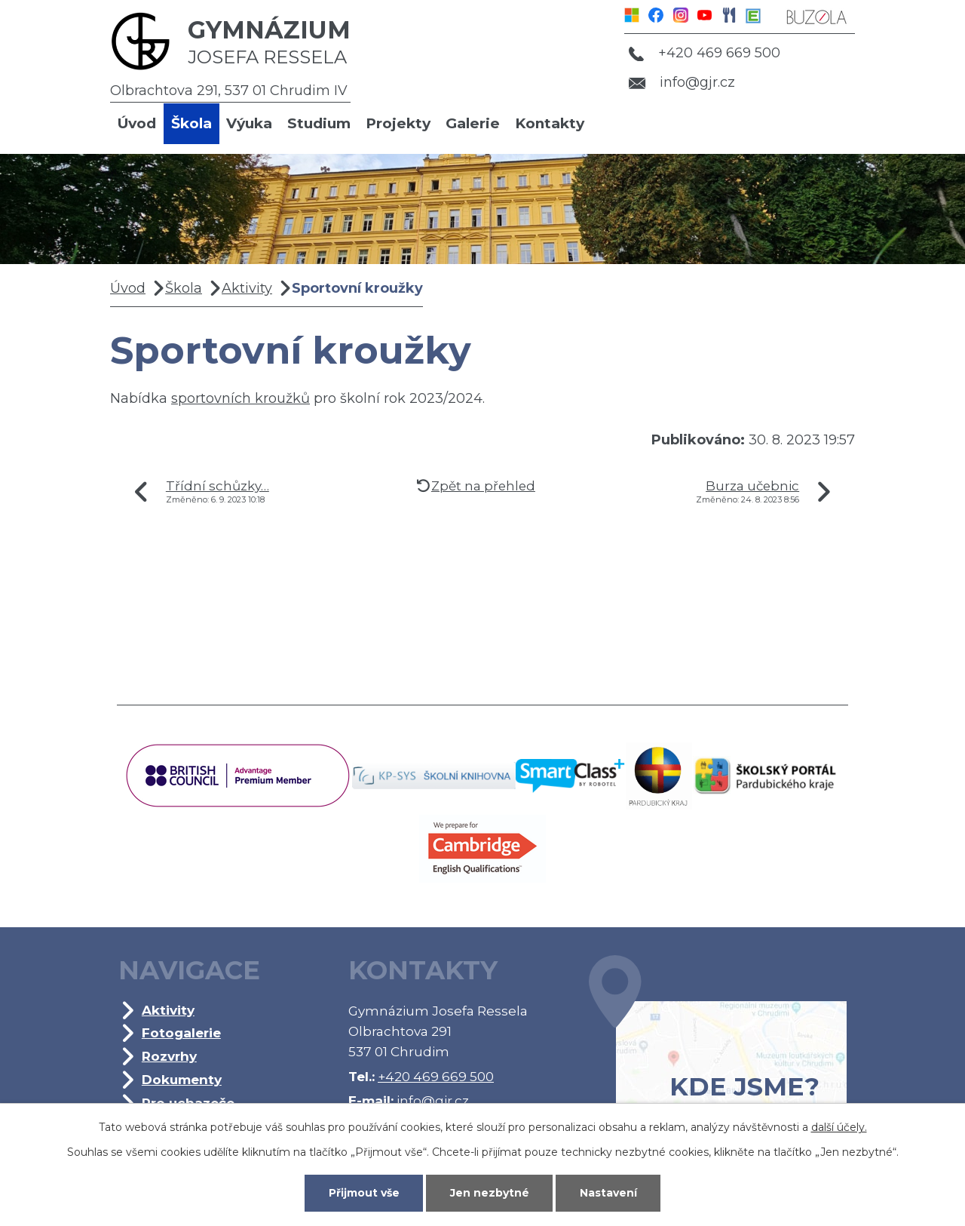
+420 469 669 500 (704, 53)
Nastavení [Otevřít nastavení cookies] (608, 1193)
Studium (319, 123)
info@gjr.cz (682, 82)
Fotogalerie (181, 1032)
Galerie (473, 123)
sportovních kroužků (240, 398)
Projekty (398, 123)
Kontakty (549, 123)
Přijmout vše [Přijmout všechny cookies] (364, 1193)
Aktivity (247, 288)
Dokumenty (182, 1079)
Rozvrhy (169, 1056)
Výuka (249, 123)
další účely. (839, 1127)
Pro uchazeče (188, 1103)
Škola (191, 123)
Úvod (137, 123)
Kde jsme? (717, 1051)
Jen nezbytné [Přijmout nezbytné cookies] (489, 1193)
